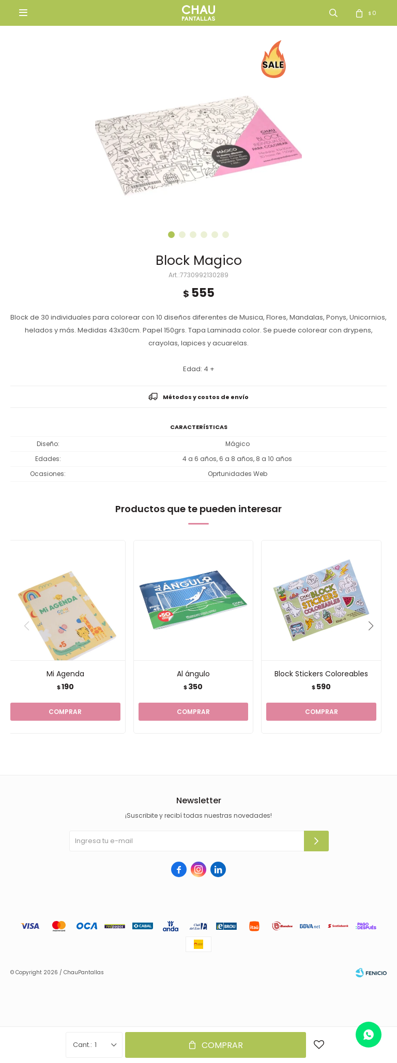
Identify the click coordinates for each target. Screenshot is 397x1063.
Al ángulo (193, 674)
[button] (171, 234)
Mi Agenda (65, 674)
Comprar (222, 1045)
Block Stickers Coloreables (321, 674)
